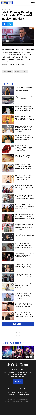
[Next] (32, 351)
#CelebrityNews (7, 71)
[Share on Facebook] (4, 24)
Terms (26, 389)
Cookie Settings (22, 392)
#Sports (24, 71)
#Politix (17, 71)
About (9, 389)
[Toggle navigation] (33, 2)
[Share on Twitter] (10, 24)
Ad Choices (11, 392)
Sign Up (18, 382)
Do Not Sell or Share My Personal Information (18, 395)
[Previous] (3, 351)
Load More (18, 324)
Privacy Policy (18, 389)
